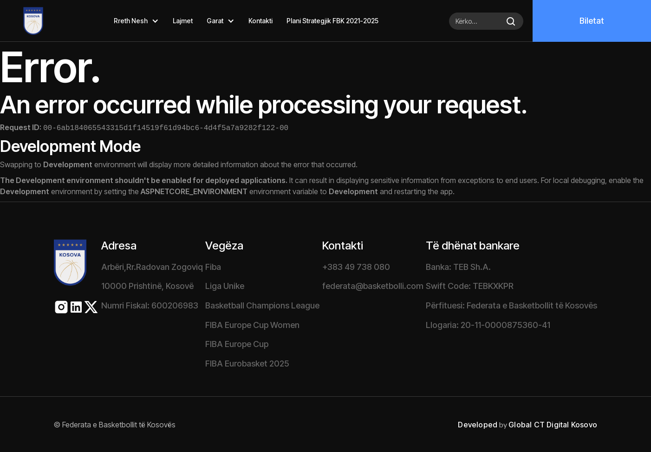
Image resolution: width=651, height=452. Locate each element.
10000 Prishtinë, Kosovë (147, 285)
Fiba (213, 266)
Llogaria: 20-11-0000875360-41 (488, 324)
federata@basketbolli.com (372, 285)
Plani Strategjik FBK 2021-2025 (332, 21)
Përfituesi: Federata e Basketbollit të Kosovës (511, 304)
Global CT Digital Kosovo (552, 423)
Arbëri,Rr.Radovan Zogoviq (152, 266)
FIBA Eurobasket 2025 (247, 362)
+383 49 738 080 (356, 266)
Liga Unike (224, 285)
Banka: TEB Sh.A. (458, 266)
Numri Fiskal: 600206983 (149, 304)
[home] (21, 21)
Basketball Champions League (262, 304)
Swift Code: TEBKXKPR (470, 285)
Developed (477, 423)
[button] (136, 20)
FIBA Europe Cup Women (252, 324)
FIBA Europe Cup (236, 343)
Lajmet (183, 21)
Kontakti (260, 21)
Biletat (591, 21)
